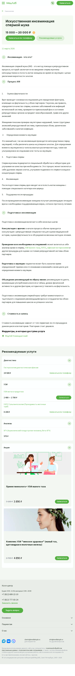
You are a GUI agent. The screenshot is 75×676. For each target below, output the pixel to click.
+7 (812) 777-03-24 (11, 610)
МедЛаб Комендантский (17, 346)
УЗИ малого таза (40, 254)
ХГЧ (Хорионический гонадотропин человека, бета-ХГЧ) (28, 440)
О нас (37, 641)
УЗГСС (52, 254)
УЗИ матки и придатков (14, 401)
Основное (37, 628)
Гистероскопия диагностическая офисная (22, 377)
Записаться (64, 3)
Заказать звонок (10, 613)
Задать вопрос (12, 620)
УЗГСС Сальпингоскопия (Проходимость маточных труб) (26, 415)
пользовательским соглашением (33, 660)
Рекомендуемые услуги (53, 38)
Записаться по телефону (21, 38)
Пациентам (37, 634)
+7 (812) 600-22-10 (11, 604)
